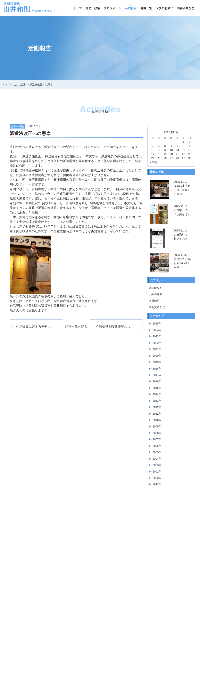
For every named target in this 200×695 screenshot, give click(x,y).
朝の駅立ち (155, 287)
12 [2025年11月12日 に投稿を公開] (165, 150)
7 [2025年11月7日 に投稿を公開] (177, 145)
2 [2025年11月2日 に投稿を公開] (190, 141)
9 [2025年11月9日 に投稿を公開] (190, 145)
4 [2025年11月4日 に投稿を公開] (159, 145)
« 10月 (154, 162)
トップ (77, 8)
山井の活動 (155, 294)
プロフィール (112, 8)
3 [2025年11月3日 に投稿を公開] (153, 145)
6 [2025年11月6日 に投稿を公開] (171, 145)
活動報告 (131, 8)
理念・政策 (92, 8)
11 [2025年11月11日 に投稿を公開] (159, 150)
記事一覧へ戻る (76, 326)
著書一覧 (146, 8)
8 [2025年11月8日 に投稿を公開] (183, 145)
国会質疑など (185, 8)
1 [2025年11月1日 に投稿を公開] (183, 141)
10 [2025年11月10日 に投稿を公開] (152, 150)
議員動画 (154, 300)
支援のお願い (164, 8)
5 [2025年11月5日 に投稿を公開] (165, 145)
